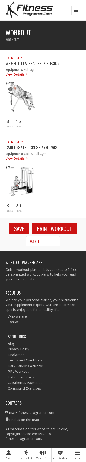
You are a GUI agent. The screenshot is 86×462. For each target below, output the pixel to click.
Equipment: (14, 69)
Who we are (17, 316)
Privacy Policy (18, 349)
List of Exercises (21, 377)
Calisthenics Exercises (25, 382)
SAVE (19, 228)
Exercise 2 (14, 142)
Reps (19, 126)
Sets (10, 126)
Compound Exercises (24, 388)
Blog (11, 343)
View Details (15, 74)
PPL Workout (18, 371)
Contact (14, 321)
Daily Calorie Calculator (25, 366)
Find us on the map (24, 419)
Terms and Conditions (25, 360)
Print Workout (54, 228)
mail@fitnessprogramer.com (31, 412)
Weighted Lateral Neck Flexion (32, 63)
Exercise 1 (14, 58)
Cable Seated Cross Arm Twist (32, 147)
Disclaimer (16, 354)
